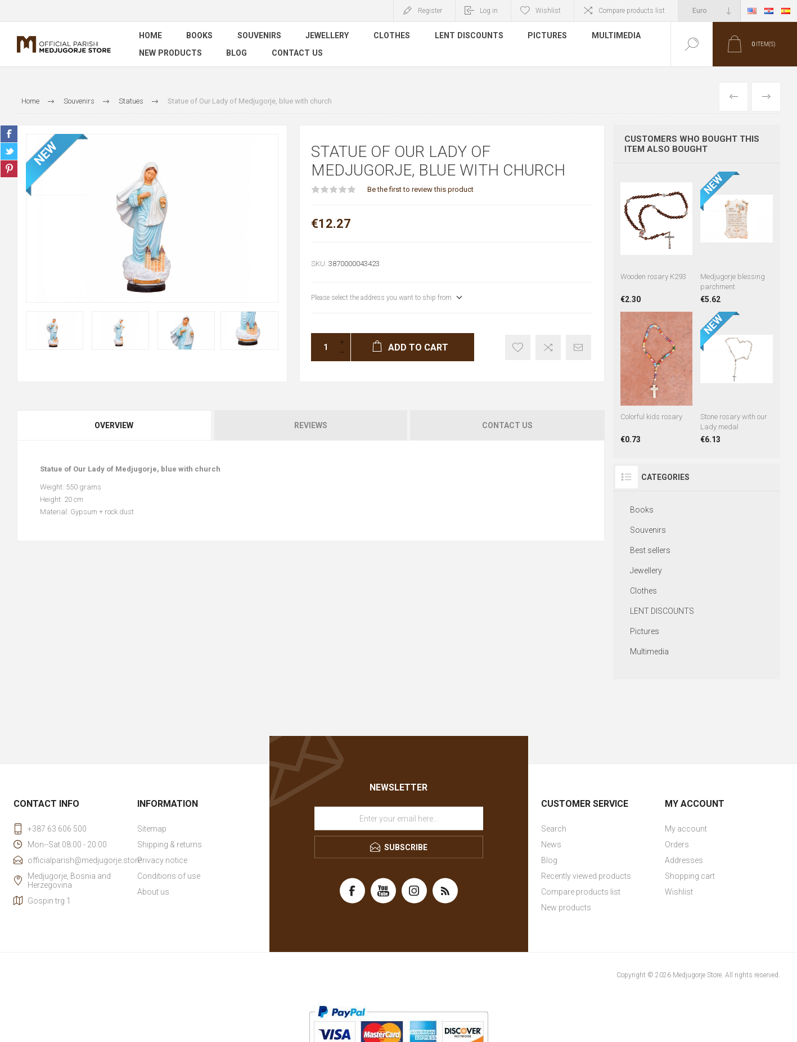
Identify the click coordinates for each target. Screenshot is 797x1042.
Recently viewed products (586, 876)
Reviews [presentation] (310, 425)
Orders (677, 844)
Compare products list (631, 11)
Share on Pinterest (9, 168)
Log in (489, 11)
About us (153, 891)
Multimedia (617, 36)
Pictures (548, 36)
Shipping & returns (169, 844)
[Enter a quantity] (322, 347)
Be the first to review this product (420, 189)
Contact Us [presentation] (507, 425)
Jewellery (328, 36)
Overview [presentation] (113, 425)
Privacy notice (162, 860)
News (551, 844)
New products (170, 52)
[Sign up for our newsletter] (398, 818)
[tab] (115, 425)
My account (686, 828)
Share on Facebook (9, 133)
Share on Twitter (9, 151)
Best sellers (650, 550)
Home (150, 36)
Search (553, 828)
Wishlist (679, 891)
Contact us (297, 52)
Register (430, 11)
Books (200, 36)
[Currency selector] (709, 10)
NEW (45, 154)
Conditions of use (168, 876)
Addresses (684, 860)
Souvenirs (260, 36)
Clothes (393, 36)
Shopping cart (690, 876)
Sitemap (151, 828)
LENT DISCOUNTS (470, 36)
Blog (236, 52)
